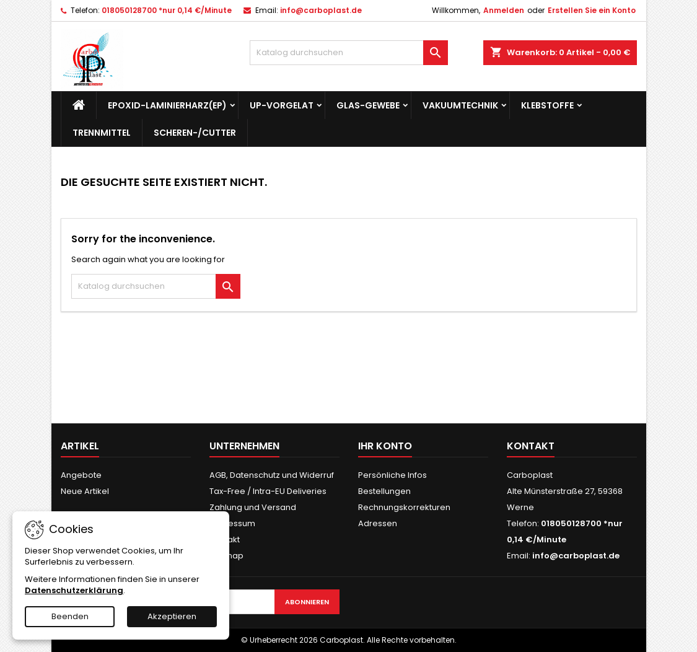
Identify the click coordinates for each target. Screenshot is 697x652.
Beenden (70, 616)
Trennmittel (101, 132)
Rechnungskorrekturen (404, 507)
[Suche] (349, 52)
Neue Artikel (85, 491)
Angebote (81, 475)
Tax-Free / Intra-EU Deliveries (268, 491)
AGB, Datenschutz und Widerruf (271, 475)
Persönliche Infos (392, 475)
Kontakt (531, 446)
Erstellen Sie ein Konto (592, 10)
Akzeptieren (171, 616)
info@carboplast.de (321, 10)
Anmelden (503, 10)
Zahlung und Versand (252, 507)
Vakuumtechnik (460, 105)
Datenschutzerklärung (74, 590)
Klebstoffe (547, 105)
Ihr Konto (385, 446)
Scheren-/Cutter (195, 132)
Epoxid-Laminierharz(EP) (167, 105)
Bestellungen (384, 491)
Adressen (377, 523)
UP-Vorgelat (281, 105)
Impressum (232, 523)
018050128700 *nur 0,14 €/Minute (167, 10)
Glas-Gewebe (368, 105)
